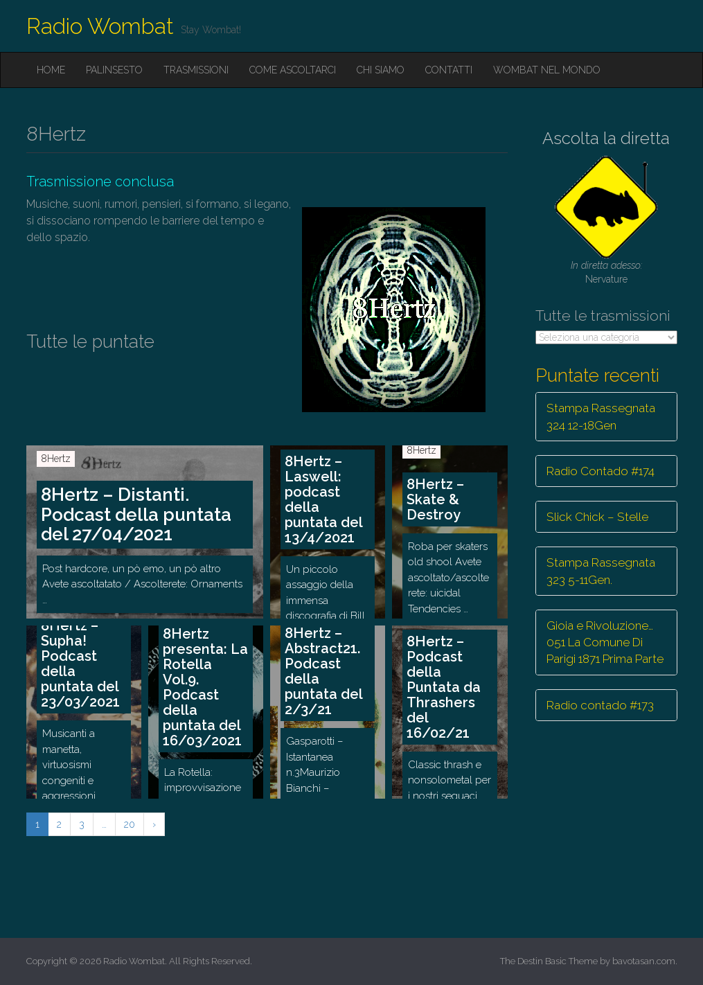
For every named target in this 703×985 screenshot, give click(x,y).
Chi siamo (380, 70)
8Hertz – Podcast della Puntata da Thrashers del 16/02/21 (444, 687)
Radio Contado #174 (600, 471)
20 (129, 824)
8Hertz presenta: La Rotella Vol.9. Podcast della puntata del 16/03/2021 (205, 687)
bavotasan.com (643, 961)
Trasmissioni (196, 70)
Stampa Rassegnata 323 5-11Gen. (600, 571)
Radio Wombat (100, 26)
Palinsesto (114, 70)
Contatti (448, 70)
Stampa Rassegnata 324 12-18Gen (600, 416)
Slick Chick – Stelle (597, 517)
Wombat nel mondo (546, 70)
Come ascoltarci (292, 70)
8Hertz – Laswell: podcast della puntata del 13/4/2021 (324, 499)
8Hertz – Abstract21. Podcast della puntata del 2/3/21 (324, 671)
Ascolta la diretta (606, 138)
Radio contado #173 (600, 705)
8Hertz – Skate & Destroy (435, 499)
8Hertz (56, 458)
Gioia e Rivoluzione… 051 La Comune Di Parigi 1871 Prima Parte (605, 642)
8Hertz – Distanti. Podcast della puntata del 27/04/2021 (136, 514)
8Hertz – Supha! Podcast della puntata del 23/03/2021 (80, 663)
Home (51, 70)
